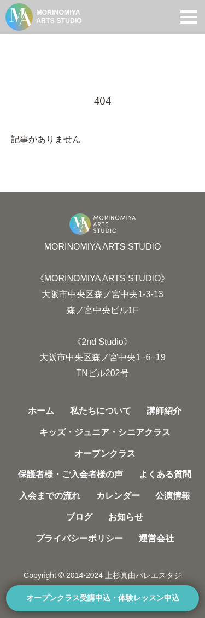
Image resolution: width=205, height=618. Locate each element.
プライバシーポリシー (79, 538)
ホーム (41, 410)
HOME (22, 45)
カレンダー (118, 495)
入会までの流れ (49, 495)
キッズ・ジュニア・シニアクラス (105, 432)
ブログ (79, 517)
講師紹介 (164, 410)
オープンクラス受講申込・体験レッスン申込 (102, 598)
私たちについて (100, 410)
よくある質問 (165, 474)
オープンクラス (105, 453)
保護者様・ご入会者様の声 (70, 474)
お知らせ (125, 517)
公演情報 (172, 495)
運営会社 (156, 538)
